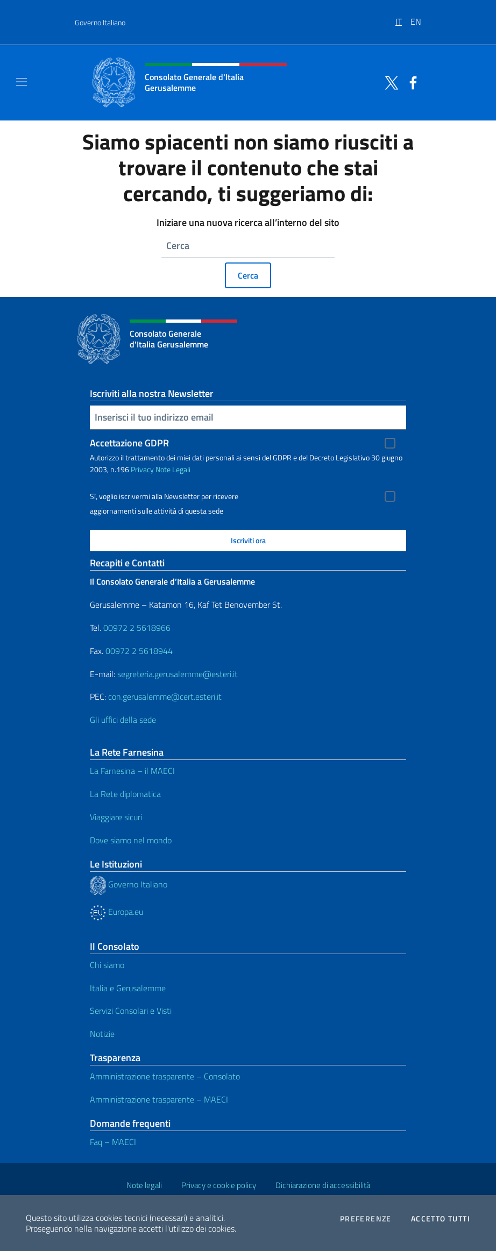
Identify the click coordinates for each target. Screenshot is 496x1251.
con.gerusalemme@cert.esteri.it (165, 696)
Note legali (144, 1185)
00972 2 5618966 (137, 627)
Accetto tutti (440, 1218)
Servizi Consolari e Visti (131, 1010)
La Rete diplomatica (125, 793)
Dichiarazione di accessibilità (322, 1185)
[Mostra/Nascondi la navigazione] (21, 81)
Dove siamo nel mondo (131, 840)
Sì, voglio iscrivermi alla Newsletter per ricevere (164, 496)
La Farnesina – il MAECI (132, 770)
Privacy (142, 469)
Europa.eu (116, 911)
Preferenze (366, 1218)
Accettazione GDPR (129, 443)
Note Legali (172, 469)
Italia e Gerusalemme (128, 988)
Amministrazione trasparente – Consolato (165, 1076)
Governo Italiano (100, 22)
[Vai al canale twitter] (389, 81)
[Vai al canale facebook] (410, 81)
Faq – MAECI (113, 1141)
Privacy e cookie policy (218, 1185)
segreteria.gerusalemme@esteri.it (177, 673)
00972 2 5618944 (139, 650)
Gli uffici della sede (123, 719)
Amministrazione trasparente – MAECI (159, 1099)
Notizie (102, 1033)
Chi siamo (107, 964)
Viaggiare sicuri (116, 817)
